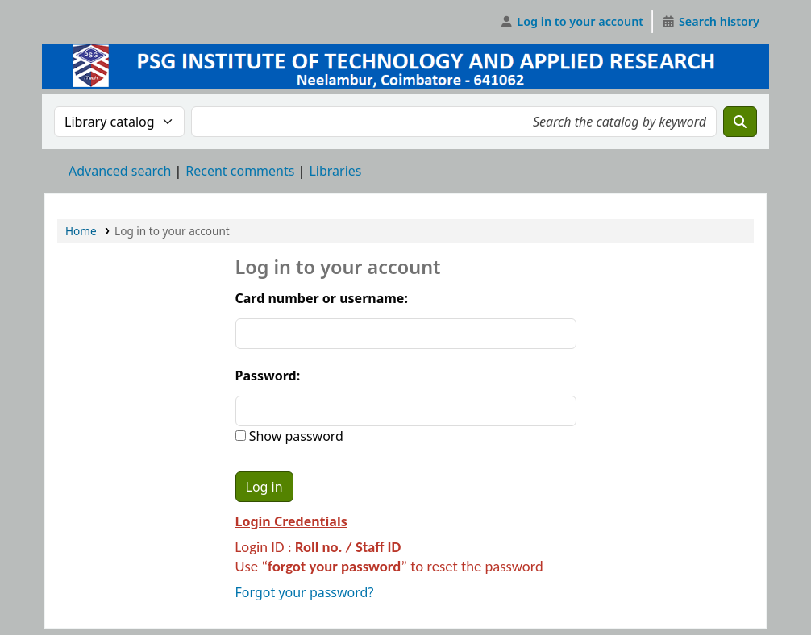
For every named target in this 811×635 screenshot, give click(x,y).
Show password (294, 436)
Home (81, 231)
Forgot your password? (304, 592)
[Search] (740, 121)
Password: (268, 375)
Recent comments (239, 171)
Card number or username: (321, 298)
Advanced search (120, 171)
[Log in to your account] (572, 21)
